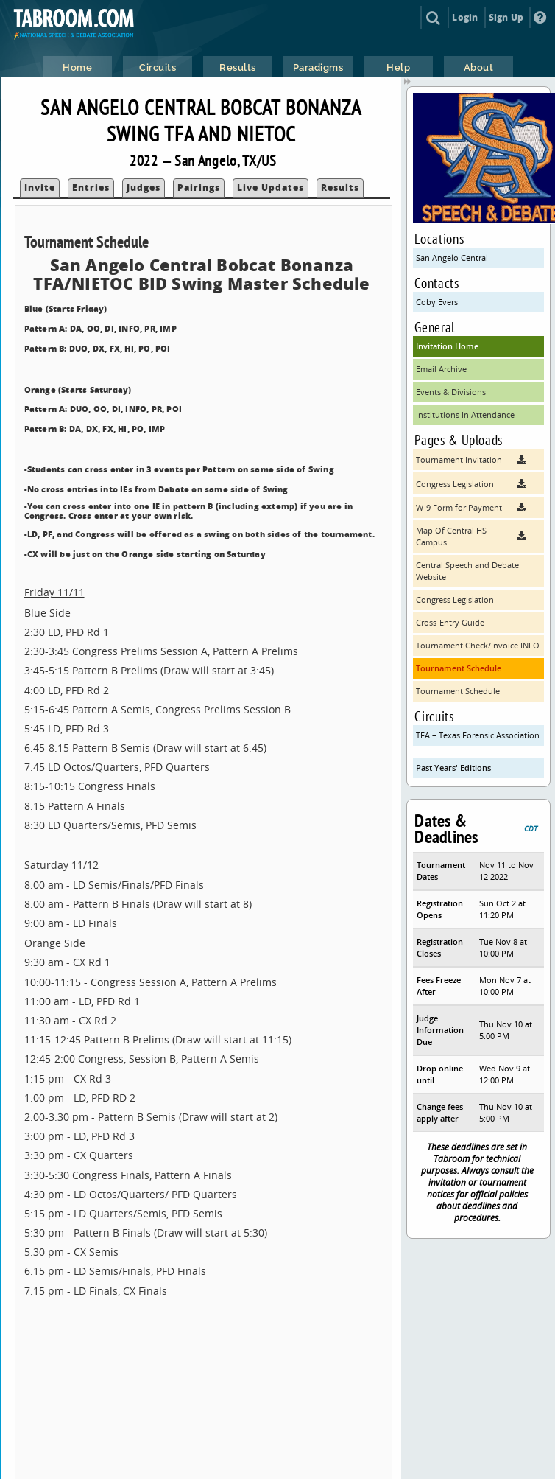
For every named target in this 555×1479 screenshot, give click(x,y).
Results (340, 187)
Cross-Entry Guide (450, 622)
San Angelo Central (452, 257)
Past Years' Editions (453, 767)
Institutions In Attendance (465, 414)
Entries (91, 187)
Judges (143, 187)
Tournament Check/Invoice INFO (478, 645)
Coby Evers (437, 301)
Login (465, 17)
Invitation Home (447, 346)
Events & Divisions (451, 391)
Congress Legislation (455, 599)
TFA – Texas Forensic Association (478, 735)
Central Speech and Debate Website (467, 570)
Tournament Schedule (458, 668)
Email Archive (441, 368)
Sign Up (506, 17)
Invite (39, 187)
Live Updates (270, 187)
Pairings (198, 187)
